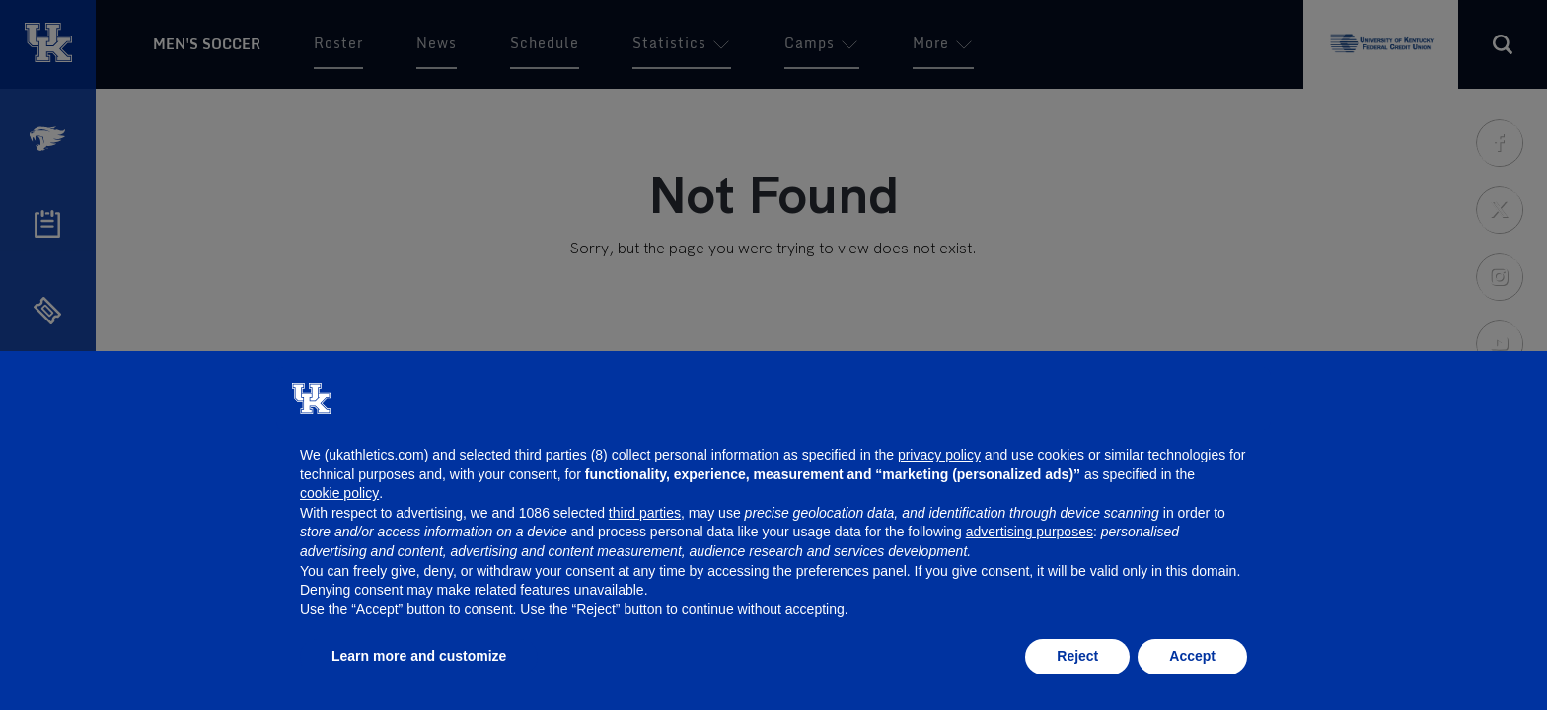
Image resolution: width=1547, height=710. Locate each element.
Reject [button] (1077, 656)
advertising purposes (1029, 531)
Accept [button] (1192, 656)
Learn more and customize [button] (419, 656)
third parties (645, 513)
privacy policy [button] (939, 454)
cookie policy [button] (339, 493)
